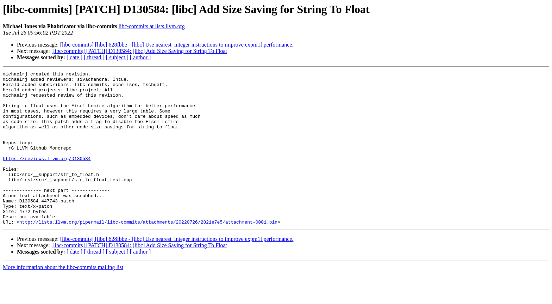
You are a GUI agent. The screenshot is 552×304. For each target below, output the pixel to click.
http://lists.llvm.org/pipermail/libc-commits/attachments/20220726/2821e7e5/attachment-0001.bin (148, 252)
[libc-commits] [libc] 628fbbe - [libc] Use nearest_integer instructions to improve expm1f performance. (177, 45)
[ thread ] (94, 57)
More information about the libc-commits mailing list (63, 298)
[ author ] (140, 57)
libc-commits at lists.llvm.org (152, 26)
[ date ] (74, 57)
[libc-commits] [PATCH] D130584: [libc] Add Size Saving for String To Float (139, 51)
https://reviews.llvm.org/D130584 (47, 176)
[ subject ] (117, 57)
